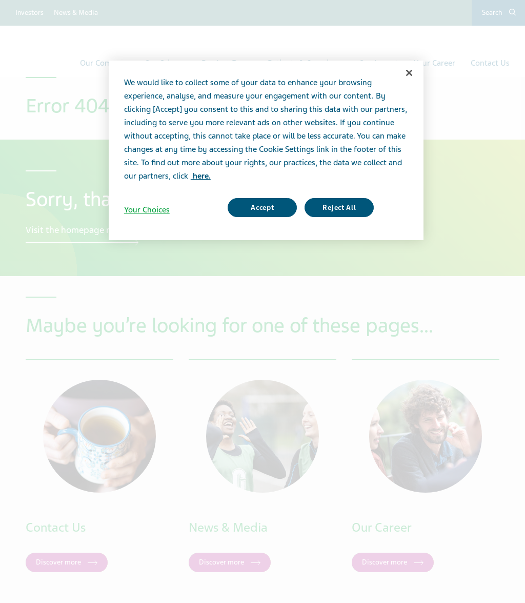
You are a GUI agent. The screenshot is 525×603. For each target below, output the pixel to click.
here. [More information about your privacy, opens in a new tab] (201, 176)
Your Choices (147, 210)
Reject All (339, 207)
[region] (266, 150)
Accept (262, 207)
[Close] (409, 73)
